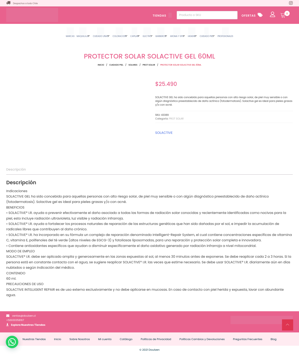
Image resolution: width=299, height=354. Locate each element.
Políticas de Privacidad (156, 339)
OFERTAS (248, 15)
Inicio (101, 64)
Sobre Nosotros (79, 339)
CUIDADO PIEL (116, 64)
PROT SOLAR (149, 64)
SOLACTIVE (164, 132)
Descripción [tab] (16, 169)
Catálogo (126, 339)
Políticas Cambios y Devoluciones (202, 339)
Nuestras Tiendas (33, 325)
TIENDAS (162, 15)
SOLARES (133, 64)
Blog (273, 339)
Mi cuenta (105, 339)
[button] (12, 342)
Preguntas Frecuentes (247, 339)
